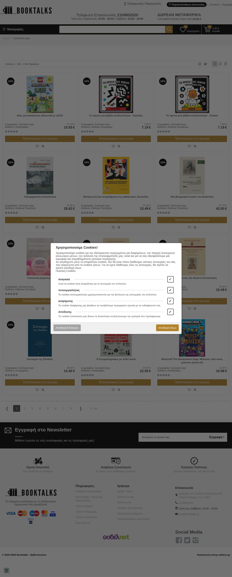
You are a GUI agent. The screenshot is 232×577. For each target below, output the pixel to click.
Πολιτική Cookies (66, 270)
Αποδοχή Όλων (167, 327)
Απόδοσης (65, 311)
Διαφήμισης (65, 301)
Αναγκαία (64, 279)
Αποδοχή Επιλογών (67, 327)
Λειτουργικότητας (69, 290)
